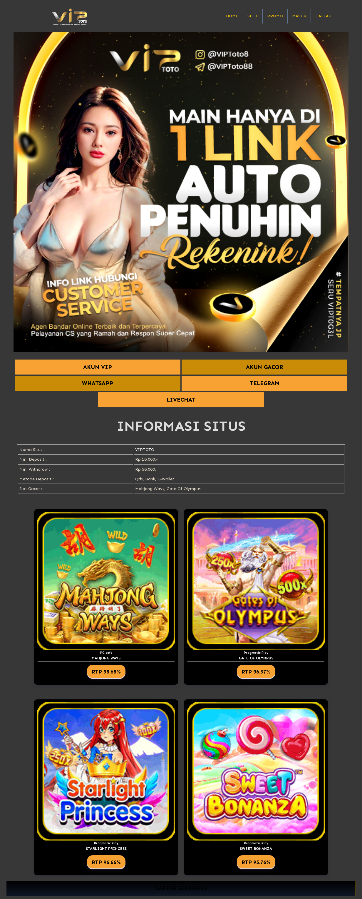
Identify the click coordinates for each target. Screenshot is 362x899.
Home (232, 16)
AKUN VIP (97, 367)
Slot (252, 16)
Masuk (299, 16)
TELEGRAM (264, 383)
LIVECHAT (181, 399)
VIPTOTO (144, 449)
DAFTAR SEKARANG (181, 888)
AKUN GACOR (264, 367)
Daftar (323, 16)
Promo (275, 16)
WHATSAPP (97, 383)
